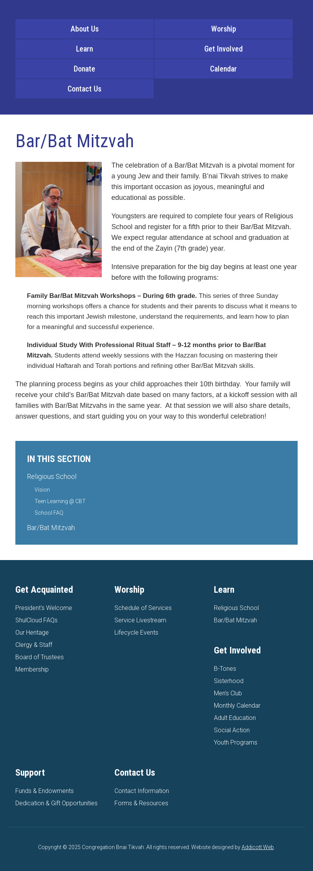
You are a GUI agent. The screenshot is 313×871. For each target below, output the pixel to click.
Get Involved (223, 48)
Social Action (232, 730)
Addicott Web (258, 847)
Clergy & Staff (33, 644)
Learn (84, 48)
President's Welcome (43, 608)
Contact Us (84, 88)
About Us (85, 28)
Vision (42, 490)
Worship (223, 28)
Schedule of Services (143, 608)
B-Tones (225, 668)
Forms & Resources (141, 803)
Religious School (51, 476)
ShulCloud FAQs (36, 620)
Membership (32, 669)
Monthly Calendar (237, 705)
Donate (84, 68)
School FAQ (49, 513)
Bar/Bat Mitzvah (51, 528)
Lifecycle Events (136, 632)
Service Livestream (140, 620)
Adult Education (235, 717)
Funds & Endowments (44, 791)
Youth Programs (235, 742)
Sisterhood (228, 681)
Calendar (223, 68)
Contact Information (141, 791)
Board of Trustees (39, 657)
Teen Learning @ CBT (60, 501)
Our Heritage (32, 632)
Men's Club (228, 693)
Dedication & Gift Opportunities (56, 803)
